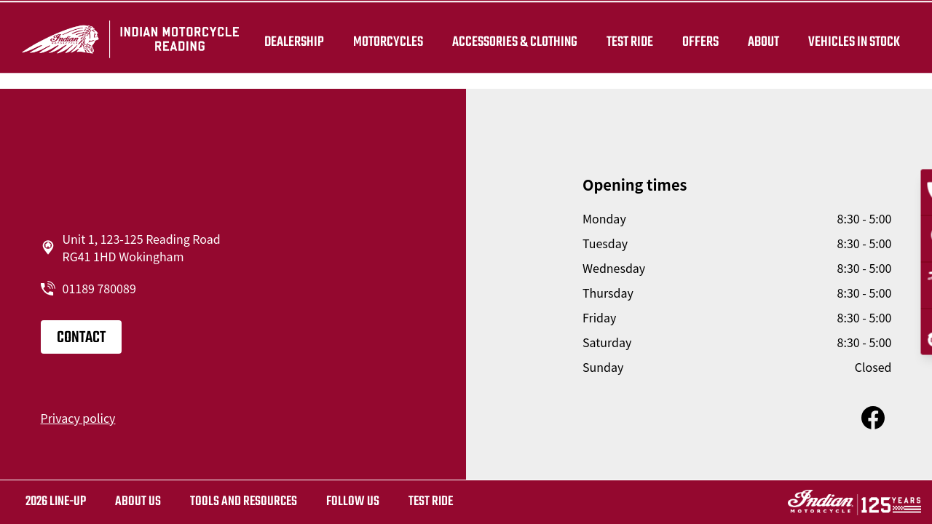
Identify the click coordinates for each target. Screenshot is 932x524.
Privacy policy (78, 417)
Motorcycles (384, 38)
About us (138, 501)
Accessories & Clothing (511, 38)
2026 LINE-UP (55, 501)
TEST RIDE (626, 38)
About (759, 38)
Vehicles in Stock (850, 38)
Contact (81, 337)
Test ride (430, 501)
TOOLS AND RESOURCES (243, 501)
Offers (697, 38)
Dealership (290, 38)
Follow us (352, 501)
